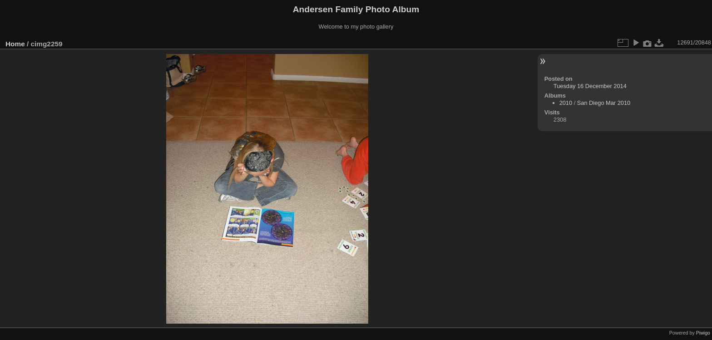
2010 (565, 102)
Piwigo (703, 332)
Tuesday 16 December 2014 (590, 86)
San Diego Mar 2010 (603, 102)
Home (15, 44)
